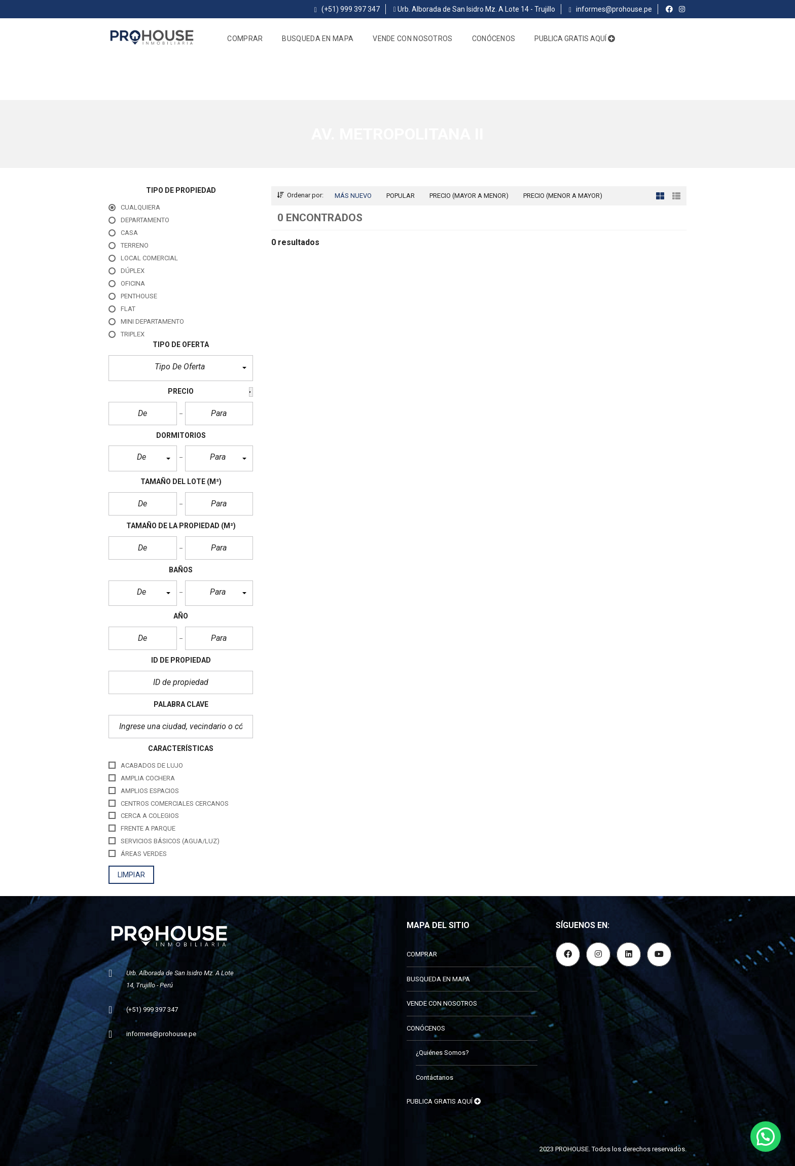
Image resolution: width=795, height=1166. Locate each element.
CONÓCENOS (494, 39)
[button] (181, 368)
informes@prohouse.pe (610, 9)
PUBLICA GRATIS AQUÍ (574, 39)
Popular (400, 195)
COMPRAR (245, 39)
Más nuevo (353, 195)
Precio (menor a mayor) (562, 195)
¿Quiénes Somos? (442, 1052)
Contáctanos (434, 1077)
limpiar (131, 875)
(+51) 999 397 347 (347, 9)
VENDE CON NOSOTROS (412, 39)
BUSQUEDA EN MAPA (317, 39)
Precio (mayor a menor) (469, 195)
